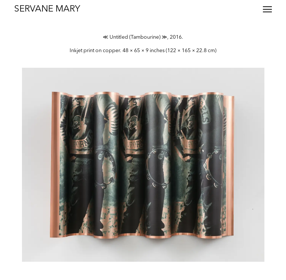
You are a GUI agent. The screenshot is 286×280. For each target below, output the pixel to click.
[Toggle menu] (267, 9)
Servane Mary (47, 9)
